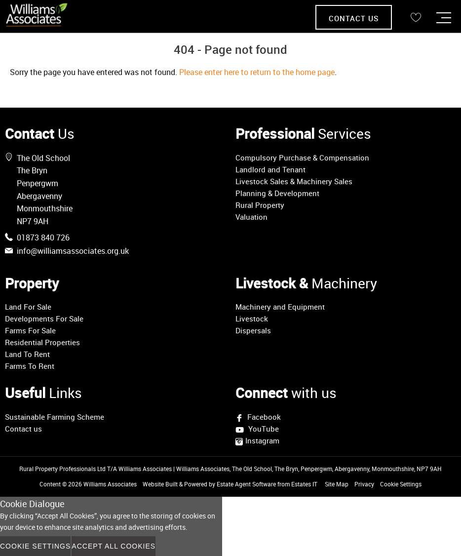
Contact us (23, 429)
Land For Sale (28, 307)
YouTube (262, 429)
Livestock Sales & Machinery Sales (293, 181)
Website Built (160, 484)
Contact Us (354, 18)
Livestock (251, 318)
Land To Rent (27, 354)
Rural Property (259, 205)
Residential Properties (42, 342)
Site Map (336, 484)
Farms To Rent (29, 366)
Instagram (262, 440)
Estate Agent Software (246, 484)
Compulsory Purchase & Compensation (302, 157)
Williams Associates (110, 484)
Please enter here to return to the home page (257, 72)
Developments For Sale (44, 318)
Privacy (364, 484)
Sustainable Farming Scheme (54, 417)
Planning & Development (277, 193)
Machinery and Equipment (280, 307)
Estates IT (304, 484)
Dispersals (253, 330)
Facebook (263, 417)
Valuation (251, 217)
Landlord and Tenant (270, 169)
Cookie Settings (401, 484)
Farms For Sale (30, 330)
